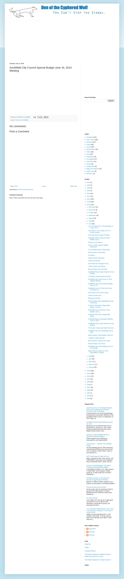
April (90, 359)
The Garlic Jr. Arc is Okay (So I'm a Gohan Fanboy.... (99, 231)
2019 (88, 191)
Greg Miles (20, 117)
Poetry (88, 144)
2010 (88, 379)
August (91, 218)
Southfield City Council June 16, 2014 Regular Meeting (100, 280)
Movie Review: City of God (96, 343)
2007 (88, 387)
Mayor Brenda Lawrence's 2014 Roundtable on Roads (98, 351)
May (90, 356)
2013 (88, 371)
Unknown (92, 532)
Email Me (88, 544)
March (91, 361)
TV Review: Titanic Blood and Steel (99, 276)
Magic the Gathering (92, 169)
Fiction (88, 152)
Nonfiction (89, 173)
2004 (88, 396)
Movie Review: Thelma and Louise (99, 341)
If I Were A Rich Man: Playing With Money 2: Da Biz (99, 306)
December (92, 207)
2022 (88, 185)
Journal (88, 147)
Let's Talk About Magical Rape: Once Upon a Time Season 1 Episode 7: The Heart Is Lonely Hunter (100, 510)
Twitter (87, 547)
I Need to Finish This (94, 295)
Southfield (25, 120)
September (92, 215)
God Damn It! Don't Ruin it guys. (98, 292)
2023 (88, 182)
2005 (88, 393)
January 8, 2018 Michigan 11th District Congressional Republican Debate (98, 466)
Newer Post (14, 186)
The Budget (90, 159)
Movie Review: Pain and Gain (97, 269)
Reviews (89, 142)
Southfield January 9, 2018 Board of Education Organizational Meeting (97, 479)
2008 (88, 385)
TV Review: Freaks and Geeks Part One (101, 328)
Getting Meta (90, 166)
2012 (88, 373)
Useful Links (90, 171)
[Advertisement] (51, 42)
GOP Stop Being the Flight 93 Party (97, 456)
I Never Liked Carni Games (97, 266)
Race (88, 154)
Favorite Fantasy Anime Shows (96, 487)
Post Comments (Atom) (25, 189)
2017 (88, 196)
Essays (88, 164)
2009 (88, 382)
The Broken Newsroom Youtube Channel (98, 560)
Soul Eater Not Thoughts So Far (98, 263)
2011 (88, 376)
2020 (88, 188)
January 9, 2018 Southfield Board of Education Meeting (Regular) (97, 435)
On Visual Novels (91, 498)
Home (44, 186)
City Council (18, 120)
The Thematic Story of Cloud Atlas (99, 250)
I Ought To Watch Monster (96, 338)
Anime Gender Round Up (96, 258)
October (91, 212)
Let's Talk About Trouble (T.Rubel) (99, 235)
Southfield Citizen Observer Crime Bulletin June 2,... (99, 311)
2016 (88, 199)
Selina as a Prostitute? (95, 242)
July (90, 221)
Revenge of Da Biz (94, 298)
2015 (88, 202)
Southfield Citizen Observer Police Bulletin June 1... (99, 238)
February (92, 364)
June (90, 224)
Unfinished (89, 157)
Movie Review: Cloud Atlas (96, 252)
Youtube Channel (90, 551)
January (91, 367)
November (92, 210)
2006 (88, 390)
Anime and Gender (94, 261)
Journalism (89, 161)
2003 (88, 398)
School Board (90, 149)
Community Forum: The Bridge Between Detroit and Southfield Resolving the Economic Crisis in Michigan (99, 409)
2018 (88, 193)
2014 (88, 204)
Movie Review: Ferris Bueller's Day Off (100, 335)
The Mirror (91, 255)
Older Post (73, 186)
